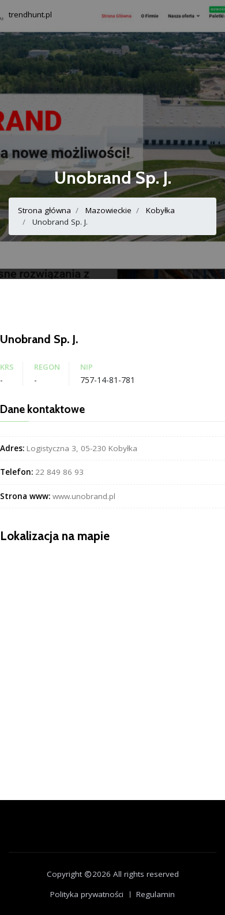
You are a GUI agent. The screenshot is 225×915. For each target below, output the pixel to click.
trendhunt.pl (30, 14)
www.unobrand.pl (83, 496)
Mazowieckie (108, 210)
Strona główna (44, 210)
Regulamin (155, 894)
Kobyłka (160, 210)
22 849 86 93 (59, 472)
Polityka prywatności (86, 894)
